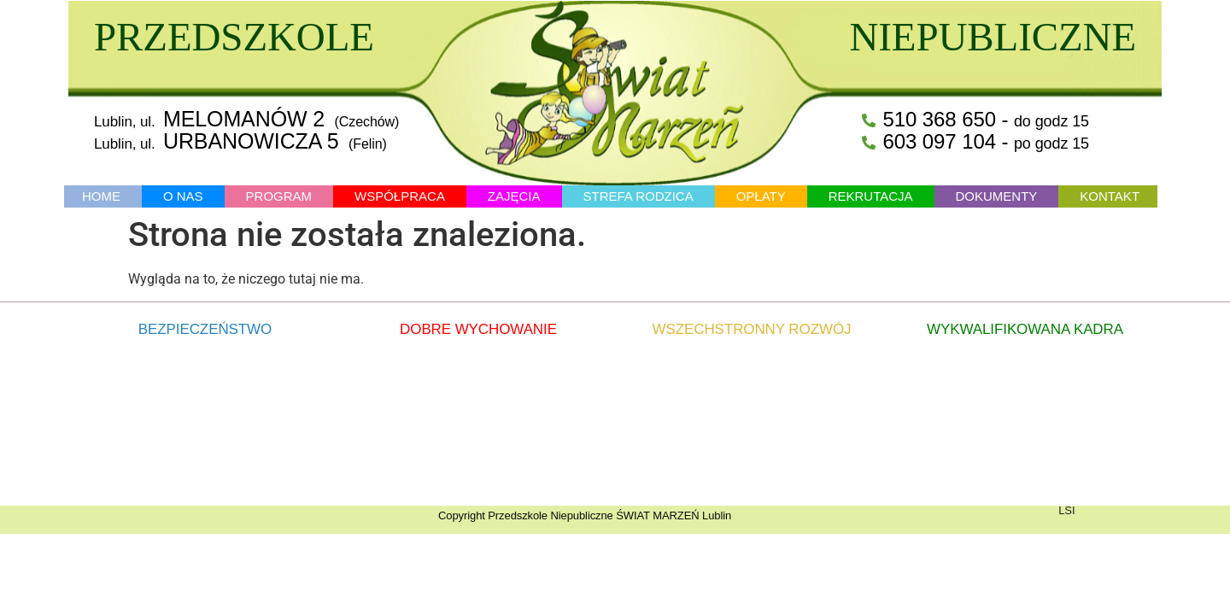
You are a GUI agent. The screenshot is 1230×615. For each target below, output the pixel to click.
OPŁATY (761, 196)
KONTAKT (1109, 196)
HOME (101, 196)
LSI (1066, 510)
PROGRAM (279, 196)
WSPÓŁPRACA (399, 196)
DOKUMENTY (997, 196)
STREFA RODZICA (638, 196)
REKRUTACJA (871, 196)
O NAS (183, 196)
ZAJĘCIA (514, 196)
